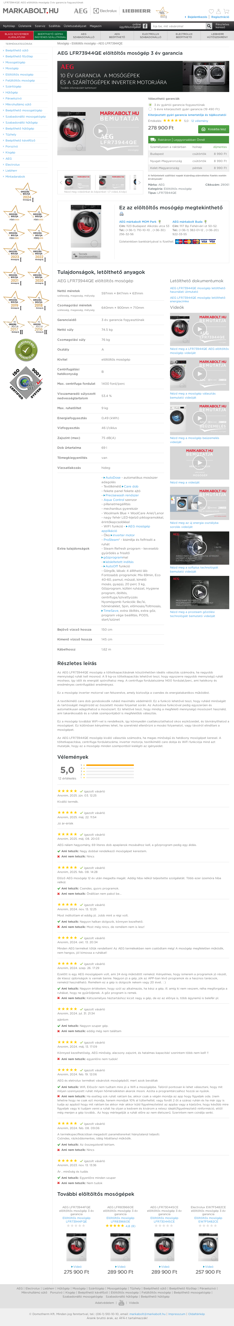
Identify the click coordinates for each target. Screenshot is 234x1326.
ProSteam (111, 539)
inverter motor (123, 535)
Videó (76, 1266)
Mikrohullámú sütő (34, 1292)
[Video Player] (100, 131)
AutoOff (111, 566)
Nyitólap (9, 26)
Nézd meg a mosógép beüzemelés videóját (194, 440)
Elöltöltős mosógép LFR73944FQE (76, 1219)
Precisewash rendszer (121, 495)
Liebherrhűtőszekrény (217, 35)
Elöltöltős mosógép (178, 188)
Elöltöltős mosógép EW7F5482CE (208, 1219)
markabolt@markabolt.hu (147, 1314)
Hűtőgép (63, 1288)
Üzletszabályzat (75, 26)
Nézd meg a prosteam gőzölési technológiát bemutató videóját (192, 614)
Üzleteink (25, 26)
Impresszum (176, 1314)
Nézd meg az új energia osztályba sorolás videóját (194, 525)
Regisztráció (220, 17)
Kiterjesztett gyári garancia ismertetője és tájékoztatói (187, 115)
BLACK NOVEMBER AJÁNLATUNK (17, 35)
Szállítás (54, 26)
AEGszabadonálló (84, 35)
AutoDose (112, 477)
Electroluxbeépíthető (184, 35)
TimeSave (109, 610)
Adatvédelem (104, 1302)
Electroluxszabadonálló (150, 35)
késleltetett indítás (118, 562)
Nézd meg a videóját (185, 482)
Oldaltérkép (196, 1314)
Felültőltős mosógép (156, 1292)
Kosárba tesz (213, 129)
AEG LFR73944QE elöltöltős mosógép (95, 280)
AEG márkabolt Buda (187, 221)
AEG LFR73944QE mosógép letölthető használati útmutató (197, 289)
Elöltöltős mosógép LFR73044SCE (164, 1219)
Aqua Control (114, 500)
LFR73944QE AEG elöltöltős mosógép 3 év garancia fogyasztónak (43, 2)
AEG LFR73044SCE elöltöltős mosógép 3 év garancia (164, 1210)
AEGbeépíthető (117, 35)
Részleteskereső (222, 25)
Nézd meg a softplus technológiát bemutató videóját (194, 569)
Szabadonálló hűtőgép (122, 1296)
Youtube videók (121, 1302)
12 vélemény (199, 121)
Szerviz (40, 26)
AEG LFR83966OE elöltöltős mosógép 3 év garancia (120, 1210)
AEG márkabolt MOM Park (137, 221)
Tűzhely (135, 1288)
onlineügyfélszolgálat (130, 25)
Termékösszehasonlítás (85, 255)
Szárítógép (96, 1288)
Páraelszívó (208, 1288)
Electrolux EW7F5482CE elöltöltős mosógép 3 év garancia (208, 1210)
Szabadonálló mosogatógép (83, 1296)
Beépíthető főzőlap (183, 1288)
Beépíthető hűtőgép (155, 1296)
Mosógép (79, 1288)
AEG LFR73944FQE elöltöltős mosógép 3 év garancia (76, 1210)
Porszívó (56, 1292)
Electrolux (33, 1288)
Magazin (95, 26)
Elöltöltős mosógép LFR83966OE (120, 1219)
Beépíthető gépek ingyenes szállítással (50, 35)
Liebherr (48, 1288)
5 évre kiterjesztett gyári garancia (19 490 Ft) (184, 108)
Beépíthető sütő (155, 1288)
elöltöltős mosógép (159, 208)
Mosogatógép (117, 1288)
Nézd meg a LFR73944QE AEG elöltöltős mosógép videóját (199, 351)
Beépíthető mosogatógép (192, 1292)
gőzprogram (111, 557)
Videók (134, 1302)
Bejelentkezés (196, 17)
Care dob (130, 486)
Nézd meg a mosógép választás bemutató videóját (193, 395)
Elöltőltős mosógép (125, 1292)
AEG (19, 1288)
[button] (100, 131)
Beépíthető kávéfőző (93, 1292)
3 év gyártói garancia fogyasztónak (176, 104)
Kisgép (70, 1292)
